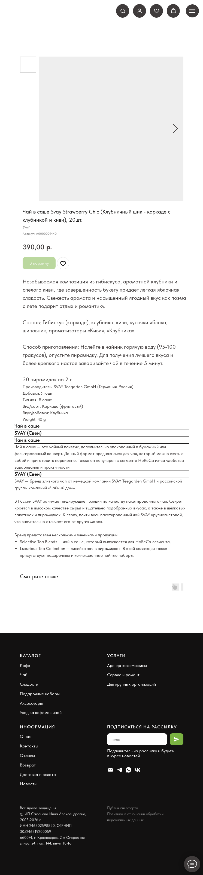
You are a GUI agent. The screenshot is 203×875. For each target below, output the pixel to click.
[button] (122, 10)
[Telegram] (119, 769)
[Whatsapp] (128, 769)
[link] (139, 10)
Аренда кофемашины (127, 665)
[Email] (110, 769)
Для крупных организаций (131, 684)
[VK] (137, 769)
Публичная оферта (122, 808)
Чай (23, 674)
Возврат (28, 765)
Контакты (29, 746)
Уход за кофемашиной (41, 712)
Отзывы (27, 755)
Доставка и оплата (38, 774)
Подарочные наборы (40, 693)
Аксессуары (31, 703)
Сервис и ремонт (123, 674)
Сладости (29, 684)
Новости (28, 783)
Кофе (25, 665)
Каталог (30, 655)
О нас (25, 736)
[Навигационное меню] (192, 11)
